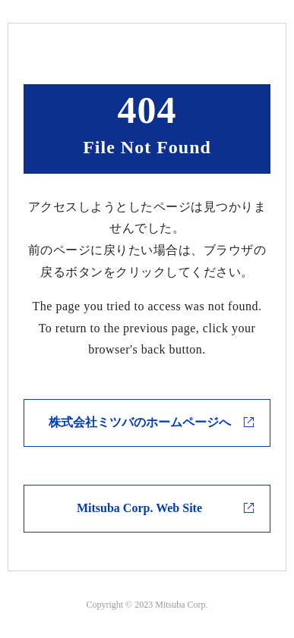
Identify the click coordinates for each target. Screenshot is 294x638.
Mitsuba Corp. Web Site (139, 507)
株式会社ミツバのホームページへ (140, 422)
